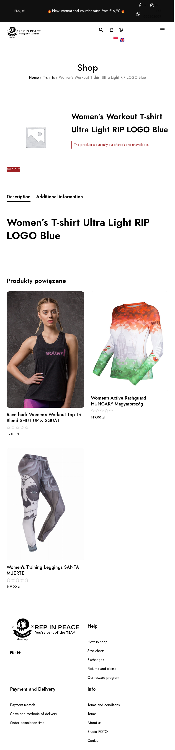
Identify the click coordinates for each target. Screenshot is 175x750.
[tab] (19, 197)
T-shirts (49, 77)
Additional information (59, 196)
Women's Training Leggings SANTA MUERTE (43, 570)
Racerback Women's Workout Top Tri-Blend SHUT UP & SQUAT (45, 418)
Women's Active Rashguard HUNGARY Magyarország (118, 401)
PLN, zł (9, 10)
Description (19, 196)
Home (34, 77)
